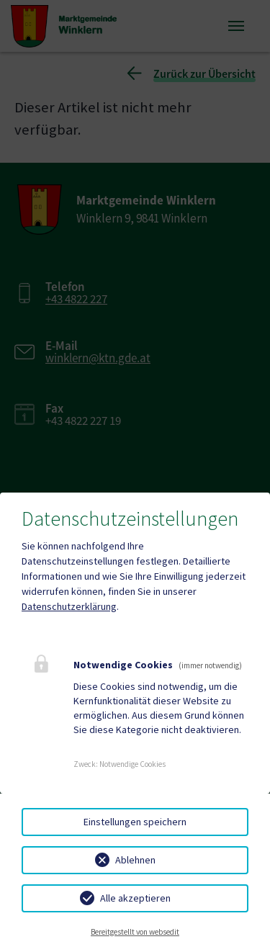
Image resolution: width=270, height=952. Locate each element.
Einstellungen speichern (135, 821)
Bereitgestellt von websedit (135, 932)
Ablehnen (135, 859)
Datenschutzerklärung (69, 606)
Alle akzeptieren (135, 898)
